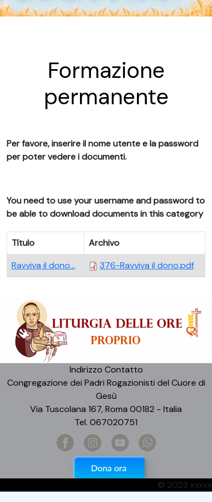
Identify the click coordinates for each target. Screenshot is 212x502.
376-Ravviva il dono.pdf (147, 265)
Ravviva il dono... (43, 265)
